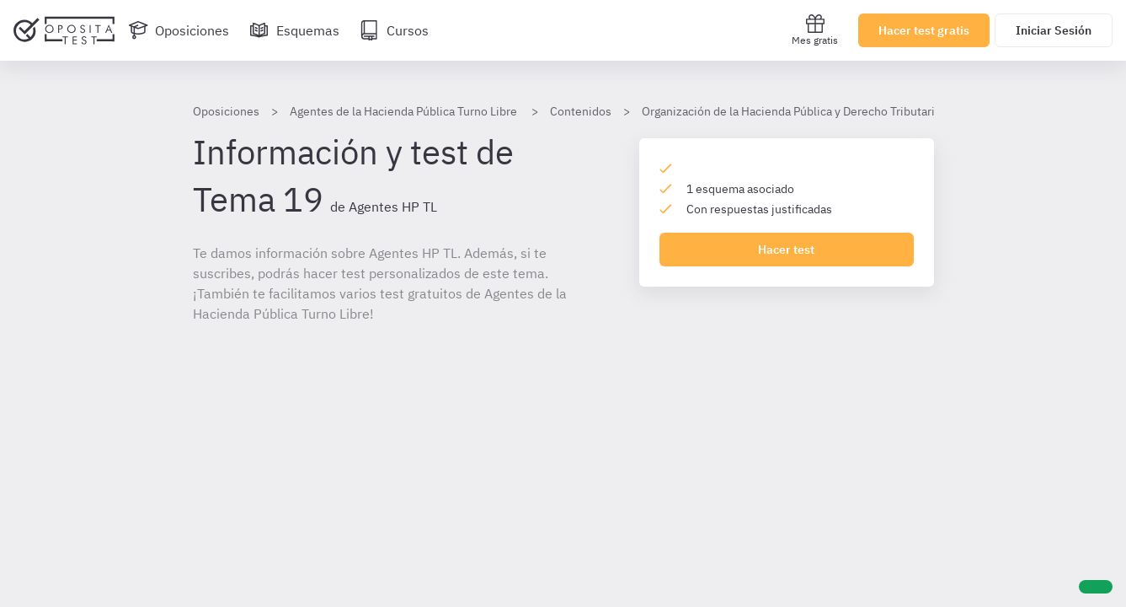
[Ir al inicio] (64, 30)
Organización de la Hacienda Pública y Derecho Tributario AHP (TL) (816, 111)
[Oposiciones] (178, 30)
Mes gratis (815, 29)
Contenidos (580, 111)
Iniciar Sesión (1053, 30)
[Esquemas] (294, 30)
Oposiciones (226, 111)
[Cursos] (394, 30)
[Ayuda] (1096, 587)
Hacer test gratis (923, 30)
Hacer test (786, 249)
